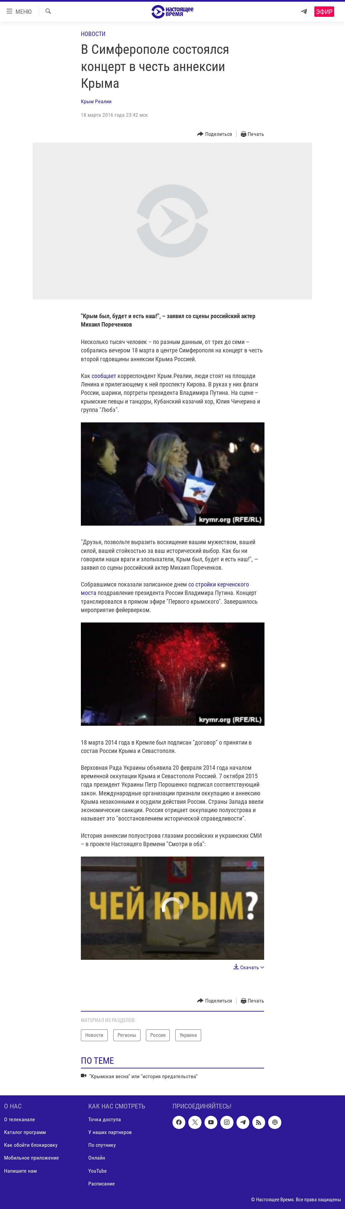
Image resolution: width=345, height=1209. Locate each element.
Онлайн (96, 1158)
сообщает (104, 375)
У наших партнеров (110, 1132)
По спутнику (102, 1145)
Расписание (101, 1183)
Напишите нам (20, 1171)
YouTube (97, 1171)
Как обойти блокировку (31, 1145)
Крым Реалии (96, 101)
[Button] (214, 134)
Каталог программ (25, 1132)
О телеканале (19, 1119)
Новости (93, 33)
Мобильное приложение (31, 1158)
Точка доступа (104, 1119)
